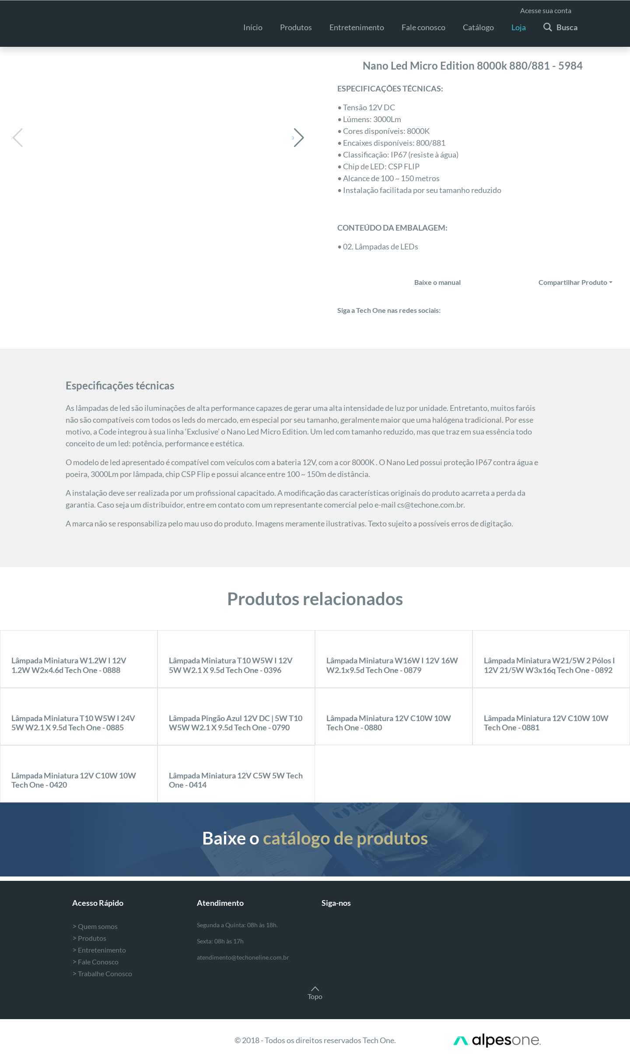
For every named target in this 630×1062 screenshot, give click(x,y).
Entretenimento (99, 950)
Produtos (296, 27)
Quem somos (95, 926)
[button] (298, 137)
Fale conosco (423, 27)
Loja (518, 27)
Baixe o (315, 837)
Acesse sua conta (545, 10)
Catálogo (478, 27)
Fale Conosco (95, 961)
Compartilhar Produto (573, 282)
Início (252, 27)
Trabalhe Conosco (102, 973)
